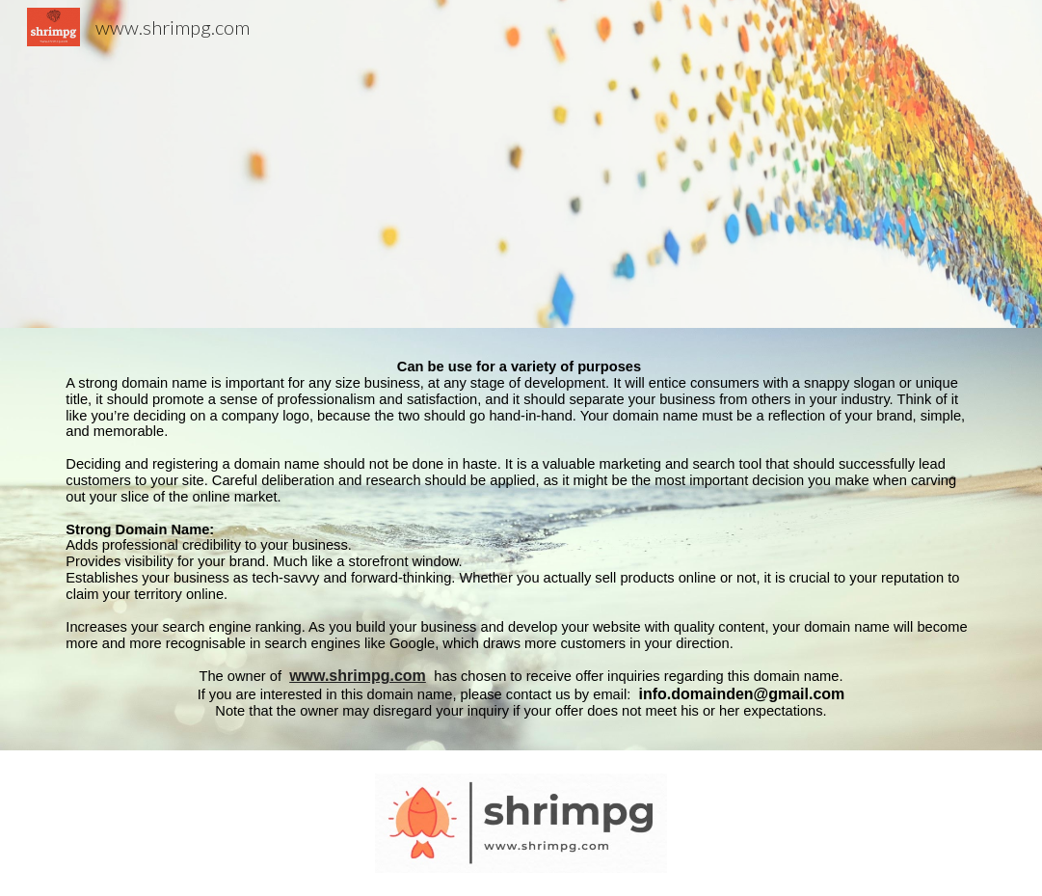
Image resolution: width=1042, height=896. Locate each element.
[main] (520, 539)
